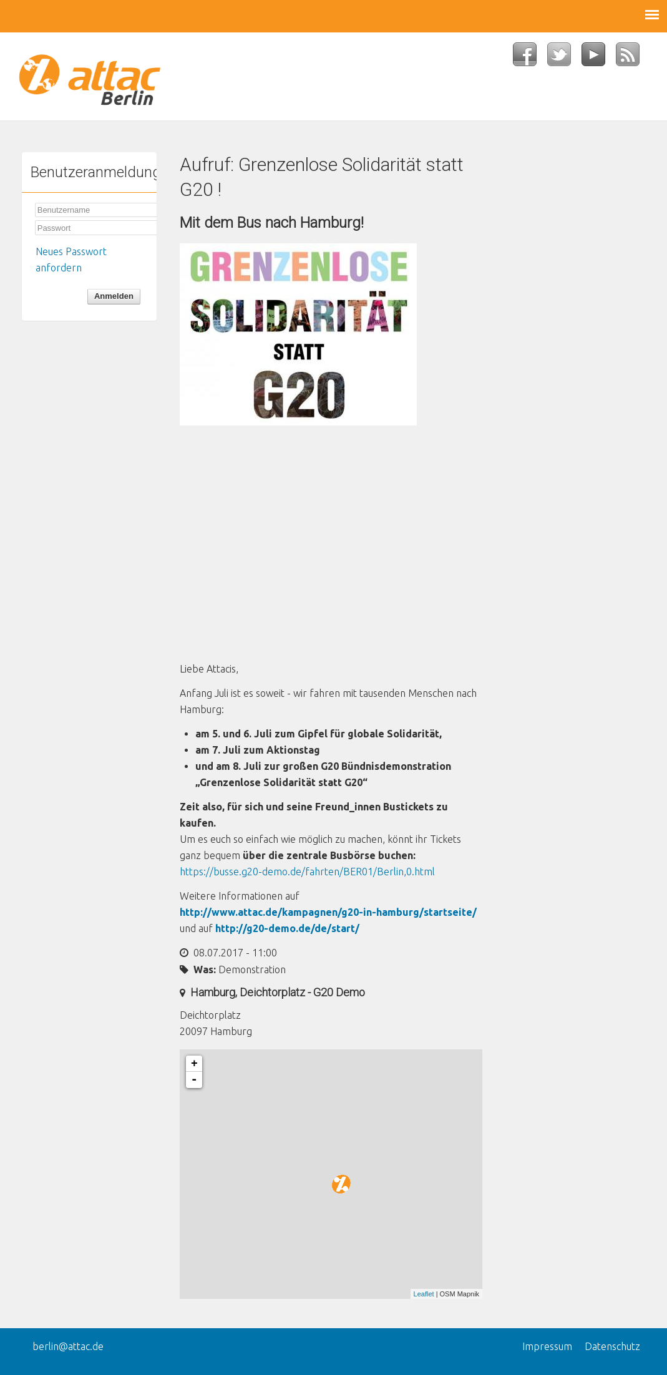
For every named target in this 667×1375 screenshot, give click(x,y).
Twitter (564, 58)
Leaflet (424, 1294)
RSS (633, 58)
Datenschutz (612, 1346)
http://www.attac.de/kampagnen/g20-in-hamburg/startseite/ (328, 912)
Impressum (547, 1346)
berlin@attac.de (68, 1346)
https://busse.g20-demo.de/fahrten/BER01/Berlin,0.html (307, 871)
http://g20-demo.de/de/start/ (287, 928)
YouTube (599, 58)
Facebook (530, 58)
